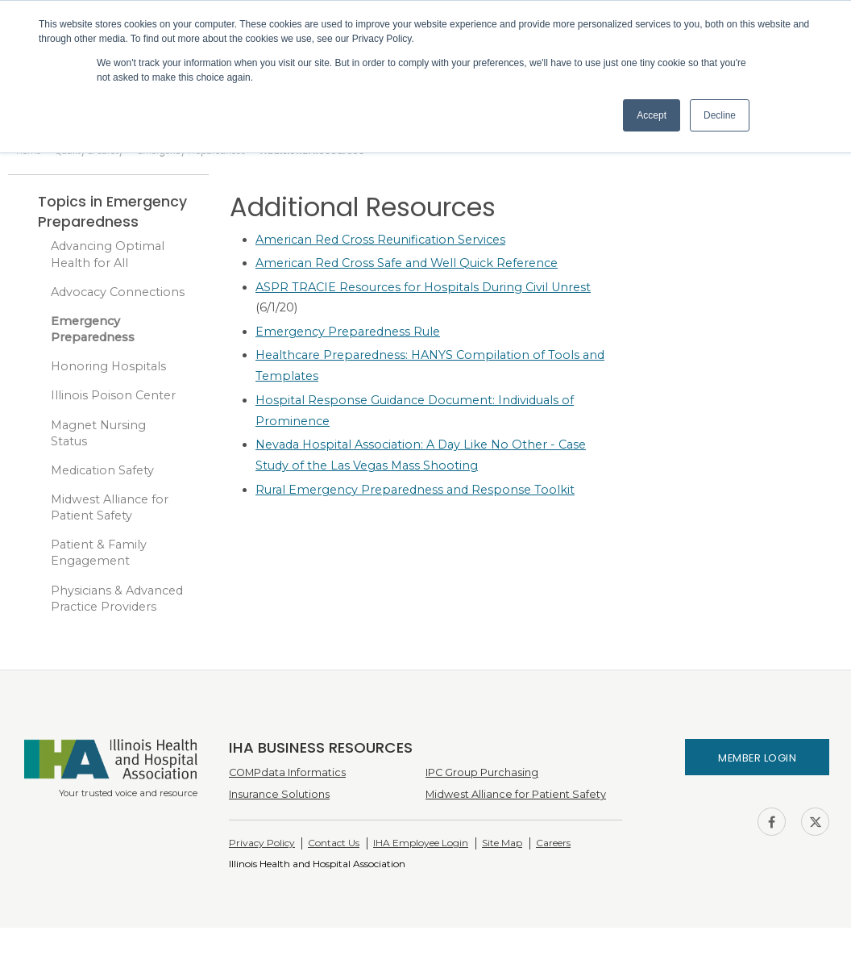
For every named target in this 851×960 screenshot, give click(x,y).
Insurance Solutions (279, 794)
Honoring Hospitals (108, 366)
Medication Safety (102, 470)
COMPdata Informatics (287, 772)
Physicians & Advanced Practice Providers (117, 598)
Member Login (757, 758)
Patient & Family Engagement (99, 552)
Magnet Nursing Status (98, 433)
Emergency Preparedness (93, 329)
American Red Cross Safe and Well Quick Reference (406, 263)
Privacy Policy (262, 843)
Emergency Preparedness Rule (347, 331)
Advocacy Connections (118, 292)
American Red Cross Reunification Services (380, 239)
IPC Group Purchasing (482, 772)
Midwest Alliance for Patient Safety (109, 507)
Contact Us (333, 843)
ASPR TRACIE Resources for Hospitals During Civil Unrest (423, 287)
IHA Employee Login (420, 843)
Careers (553, 843)
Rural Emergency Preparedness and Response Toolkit (415, 489)
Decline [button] (720, 115)
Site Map (502, 843)
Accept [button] (651, 115)
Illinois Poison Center (113, 395)
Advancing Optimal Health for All (107, 254)
